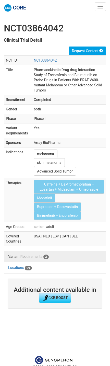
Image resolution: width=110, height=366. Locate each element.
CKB (55, 298)
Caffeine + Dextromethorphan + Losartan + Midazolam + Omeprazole (69, 186)
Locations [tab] (20, 268)
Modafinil (44, 198)
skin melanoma (49, 163)
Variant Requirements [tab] (28, 257)
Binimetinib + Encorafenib (57, 215)
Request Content (87, 51)
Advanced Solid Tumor (55, 171)
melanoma (45, 154)
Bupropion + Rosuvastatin (57, 207)
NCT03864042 (45, 60)
